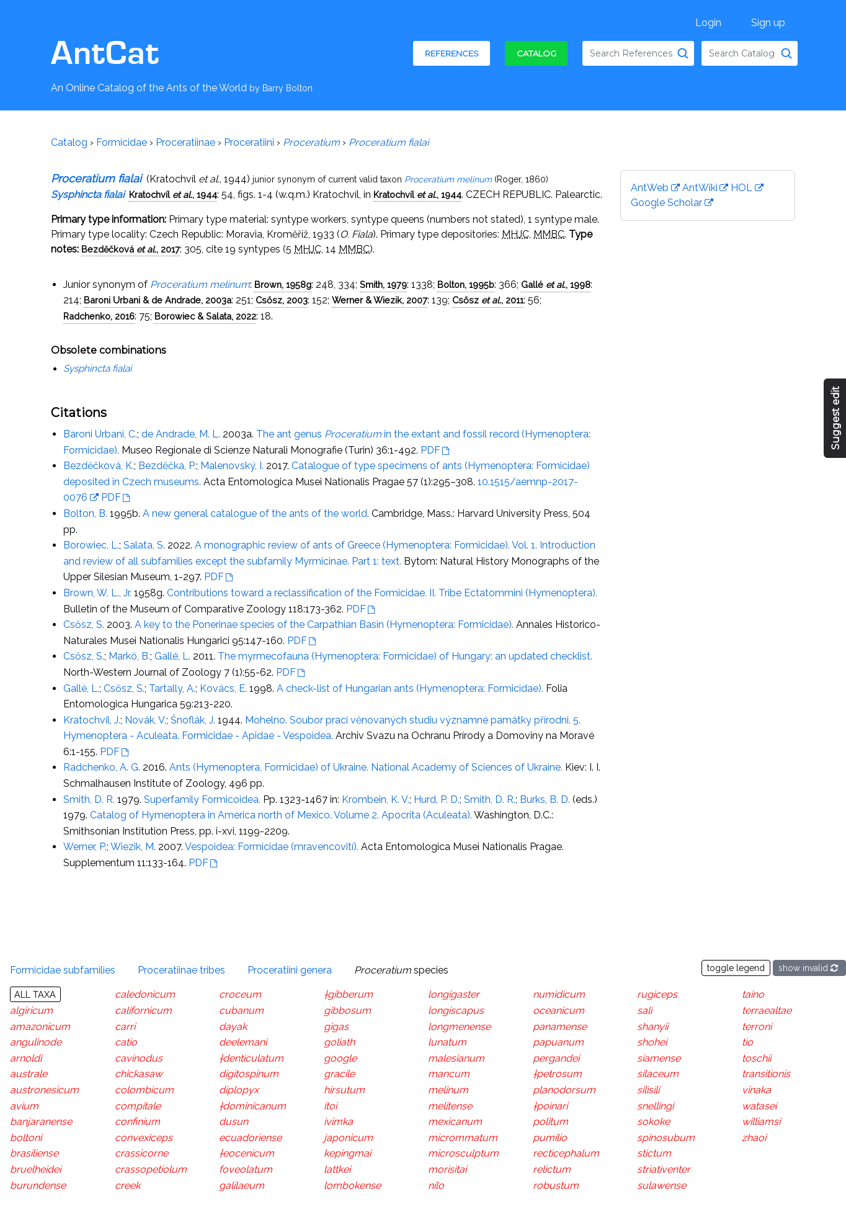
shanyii (652, 1026)
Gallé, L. (172, 656)
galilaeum (241, 1185)
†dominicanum (252, 1105)
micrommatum (462, 1138)
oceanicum (558, 1010)
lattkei (337, 1169)
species (401, 969)
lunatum (447, 1042)
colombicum (144, 1090)
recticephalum (566, 1153)
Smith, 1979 (383, 284)
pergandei (556, 1058)
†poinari (550, 1105)
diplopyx (239, 1090)
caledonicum (145, 994)
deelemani (243, 1042)
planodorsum (564, 1090)
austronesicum (44, 1090)
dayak (233, 1026)
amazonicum (40, 1026)
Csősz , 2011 (487, 300)
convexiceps (143, 1138)
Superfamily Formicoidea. (202, 799)
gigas (336, 1026)
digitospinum (248, 1074)
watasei (759, 1105)
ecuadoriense (250, 1138)
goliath (339, 1042)
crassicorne (141, 1153)
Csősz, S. (83, 624)
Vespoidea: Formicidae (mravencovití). (271, 847)
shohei (652, 1042)
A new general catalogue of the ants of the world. (256, 513)
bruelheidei (35, 1169)
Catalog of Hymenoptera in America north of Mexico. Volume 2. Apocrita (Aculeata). (281, 815)
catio (126, 1042)
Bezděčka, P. (167, 466)
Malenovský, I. (232, 466)
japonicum (348, 1138)
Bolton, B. (85, 513)
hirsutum (344, 1090)
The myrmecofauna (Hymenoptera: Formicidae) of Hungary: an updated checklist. (405, 656)
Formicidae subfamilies (62, 969)
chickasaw (139, 1074)
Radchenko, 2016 (99, 316)
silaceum (658, 1074)
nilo (436, 1185)
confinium (137, 1121)
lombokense (352, 1185)
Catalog (536, 53)
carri (125, 1026)
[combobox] (638, 53)
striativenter (663, 1169)
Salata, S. (144, 545)
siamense (658, 1058)
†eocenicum (246, 1153)
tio (747, 1042)
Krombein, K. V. (375, 799)
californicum (143, 1010)
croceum (240, 994)
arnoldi (26, 1058)
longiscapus (456, 1010)
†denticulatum (251, 1058)
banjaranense (41, 1121)
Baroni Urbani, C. (100, 434)
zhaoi (754, 1138)
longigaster (453, 994)
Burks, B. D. (545, 799)
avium (24, 1105)
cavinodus (139, 1058)
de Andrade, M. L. (180, 434)
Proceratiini (249, 142)
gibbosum (347, 1010)
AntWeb (650, 188)
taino (753, 994)
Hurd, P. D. (437, 799)
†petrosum (557, 1074)
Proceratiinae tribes (181, 969)
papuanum (558, 1042)
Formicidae (121, 142)
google (340, 1058)
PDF (430, 450)
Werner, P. (85, 847)
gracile (339, 1074)
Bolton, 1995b (465, 284)
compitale (138, 1105)
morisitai (447, 1169)
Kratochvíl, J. (91, 720)
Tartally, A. (172, 688)
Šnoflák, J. (193, 720)
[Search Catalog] (786, 53)
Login (708, 23)
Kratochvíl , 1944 (173, 194)
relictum (552, 1169)
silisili (648, 1090)
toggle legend (736, 968)
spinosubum (666, 1138)
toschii (756, 1058)
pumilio (550, 1138)
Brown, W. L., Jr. (97, 593)
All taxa (35, 994)
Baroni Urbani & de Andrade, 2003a (157, 300)
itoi (330, 1105)
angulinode (35, 1042)
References (452, 53)
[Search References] (683, 53)
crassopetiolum (151, 1169)
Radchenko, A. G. (101, 767)
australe (28, 1074)
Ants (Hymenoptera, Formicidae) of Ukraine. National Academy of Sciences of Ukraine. (366, 767)
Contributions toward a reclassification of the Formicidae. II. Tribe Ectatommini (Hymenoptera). (382, 593)
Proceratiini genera (289, 969)
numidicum (559, 994)
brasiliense (34, 1153)
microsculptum (463, 1153)
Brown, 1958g (282, 284)
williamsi (761, 1121)
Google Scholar (666, 202)
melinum (448, 1090)
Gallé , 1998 (555, 284)
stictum (654, 1153)
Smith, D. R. (89, 799)
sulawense (661, 1185)
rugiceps (657, 994)
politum (550, 1121)
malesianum (456, 1058)
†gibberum (348, 994)
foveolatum (245, 1169)
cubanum (241, 1010)
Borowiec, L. (91, 545)
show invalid (809, 968)
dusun (233, 1121)
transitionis (766, 1074)
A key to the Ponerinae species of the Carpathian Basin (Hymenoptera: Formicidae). (324, 624)
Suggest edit (836, 418)
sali (644, 1010)
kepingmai (347, 1153)
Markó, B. (129, 656)
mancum (449, 1074)
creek (127, 1185)
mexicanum (455, 1121)
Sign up (768, 23)
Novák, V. (145, 720)
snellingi (655, 1105)
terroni (757, 1026)
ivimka (338, 1121)
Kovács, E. (223, 688)
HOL (741, 188)
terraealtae (766, 1010)
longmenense (459, 1026)
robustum (556, 1185)
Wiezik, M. (133, 847)
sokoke (653, 1121)
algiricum (31, 1010)
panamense (560, 1026)
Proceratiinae (185, 142)
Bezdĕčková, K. (98, 466)
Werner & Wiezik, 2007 (379, 300)
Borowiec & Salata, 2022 (205, 316)
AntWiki (700, 188)
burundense (38, 1185)
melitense (450, 1105)
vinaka (756, 1090)
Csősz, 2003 (282, 300)
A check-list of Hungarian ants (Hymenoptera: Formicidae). (410, 688)
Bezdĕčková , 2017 (130, 249)
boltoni (26, 1138)
